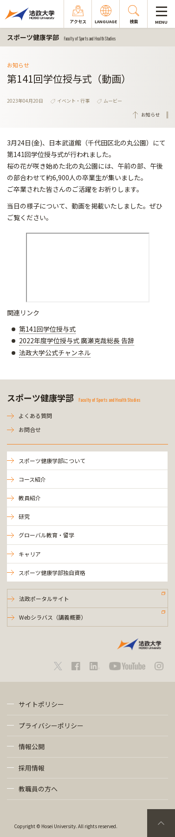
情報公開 (32, 746)
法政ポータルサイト (44, 598)
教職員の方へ (38, 788)
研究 (24, 516)
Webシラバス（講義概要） (52, 617)
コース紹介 (32, 479)
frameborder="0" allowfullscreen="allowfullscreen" (87, 267)
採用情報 (32, 767)
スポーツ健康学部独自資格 (52, 572)
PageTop (161, 823)
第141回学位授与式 (47, 328)
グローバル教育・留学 (46, 535)
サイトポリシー (41, 704)
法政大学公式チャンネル (55, 352)
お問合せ (30, 429)
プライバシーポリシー (51, 725)
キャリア (30, 554)
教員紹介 (30, 498)
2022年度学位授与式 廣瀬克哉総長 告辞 (76, 340)
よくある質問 (35, 415)
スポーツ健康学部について (52, 460)
